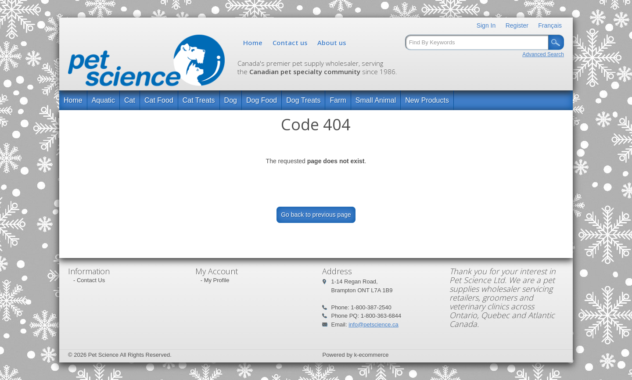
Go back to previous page (316, 214)
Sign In (486, 25)
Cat (129, 100)
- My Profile (215, 280)
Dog (230, 100)
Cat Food (158, 100)
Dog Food (261, 100)
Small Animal (376, 100)
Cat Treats (199, 100)
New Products (427, 100)
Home (252, 42)
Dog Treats (303, 100)
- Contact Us (89, 280)
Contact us (290, 42)
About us (331, 42)
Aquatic (103, 100)
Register (517, 25)
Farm (338, 100)
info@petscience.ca (373, 324)
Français (550, 25)
